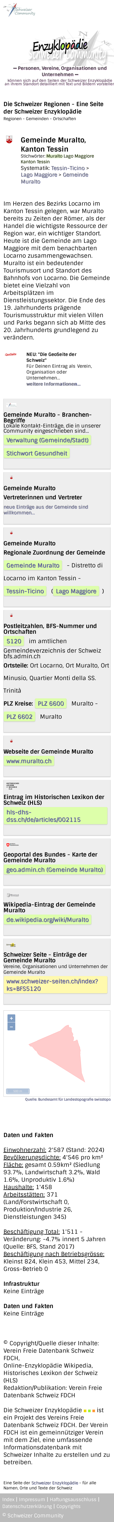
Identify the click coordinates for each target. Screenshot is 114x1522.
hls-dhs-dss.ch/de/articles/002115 (43, 815)
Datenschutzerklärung (27, 1506)
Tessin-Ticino (68, 168)
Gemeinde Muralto (32, 565)
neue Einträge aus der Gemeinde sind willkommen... (45, 510)
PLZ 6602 (19, 716)
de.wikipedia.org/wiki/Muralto (47, 919)
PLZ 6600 (51, 703)
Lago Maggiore (39, 174)
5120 (13, 641)
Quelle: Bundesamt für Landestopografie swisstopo (68, 1099)
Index (8, 1500)
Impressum (32, 1500)
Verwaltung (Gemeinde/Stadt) (47, 440)
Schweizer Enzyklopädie (54, 1482)
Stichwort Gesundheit (36, 453)
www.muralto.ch (29, 761)
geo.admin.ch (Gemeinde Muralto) (54, 869)
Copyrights (68, 1506)
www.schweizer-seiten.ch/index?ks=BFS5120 (52, 984)
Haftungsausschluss (73, 1500)
